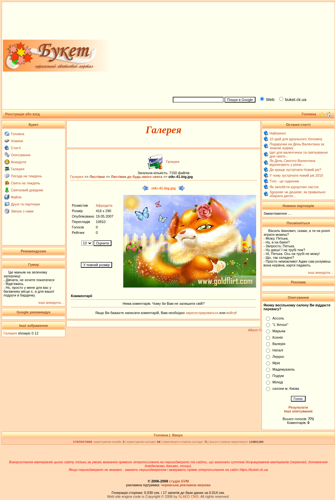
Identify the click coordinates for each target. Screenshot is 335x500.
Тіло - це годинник (284, 181)
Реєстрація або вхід (22, 114)
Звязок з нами (22, 211)
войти (230, 313)
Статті (16, 148)
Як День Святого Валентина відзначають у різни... (292, 162)
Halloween (278, 133)
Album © (255, 330)
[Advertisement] (251, 48)
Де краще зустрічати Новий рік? (295, 170)
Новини (17, 141)
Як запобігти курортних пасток (294, 187)
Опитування (20, 155)
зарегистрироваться (202, 313)
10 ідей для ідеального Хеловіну (296, 139)
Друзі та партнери (25, 204)
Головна (17, 134)
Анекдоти (18, 162)
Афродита (104, 205)
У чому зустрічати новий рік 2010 (296, 175)
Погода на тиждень (26, 176)
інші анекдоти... (51, 302)
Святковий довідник (27, 190)
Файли (16, 197)
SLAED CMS (188, 496)
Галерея (17, 169)
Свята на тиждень (25, 183)
